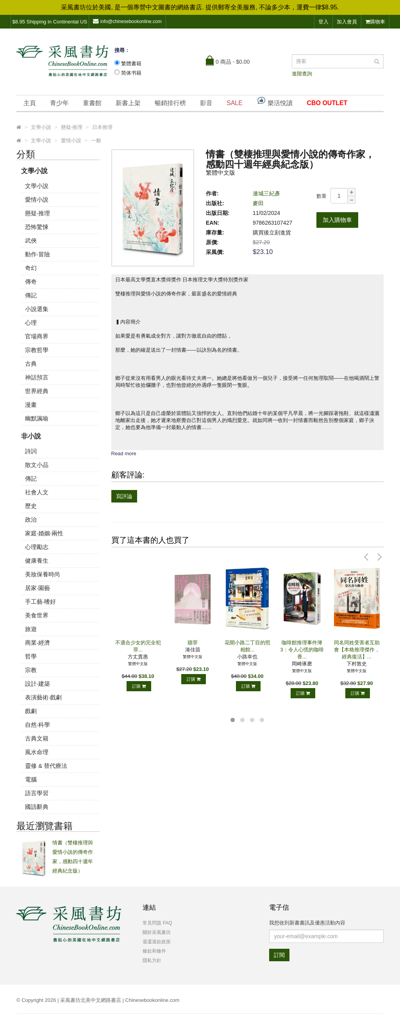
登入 (323, 22)
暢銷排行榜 (170, 103)
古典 (31, 363)
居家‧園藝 (37, 588)
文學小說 (34, 171)
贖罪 (193, 643)
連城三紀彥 (266, 193)
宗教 (31, 670)
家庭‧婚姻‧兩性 (44, 533)
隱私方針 (152, 960)
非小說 (31, 436)
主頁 (29, 103)
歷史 (31, 506)
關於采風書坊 (157, 932)
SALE (235, 103)
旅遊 (31, 629)
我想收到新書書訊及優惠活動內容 (307, 923)
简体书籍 (131, 73)
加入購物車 (337, 219)
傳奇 (31, 281)
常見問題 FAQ (157, 923)
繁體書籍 (131, 63)
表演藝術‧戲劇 (43, 697)
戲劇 (31, 711)
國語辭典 (36, 806)
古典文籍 (36, 738)
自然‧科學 (37, 724)
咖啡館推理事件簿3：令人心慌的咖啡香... (301, 650)
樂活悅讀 (275, 101)
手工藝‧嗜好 (40, 601)
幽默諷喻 (36, 418)
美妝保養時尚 (42, 574)
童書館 (92, 103)
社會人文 (36, 492)
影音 (206, 103)
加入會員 (347, 22)
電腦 (31, 779)
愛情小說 (36, 199)
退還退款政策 (157, 941)
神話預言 (36, 377)
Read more (123, 453)
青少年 (59, 103)
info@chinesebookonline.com (127, 21)
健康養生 (36, 560)
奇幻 (31, 268)
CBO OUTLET (327, 103)
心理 (31, 322)
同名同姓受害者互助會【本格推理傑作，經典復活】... (357, 650)
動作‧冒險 (37, 254)
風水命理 (36, 752)
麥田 (258, 203)
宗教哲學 (36, 350)
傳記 (31, 295)
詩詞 (31, 451)
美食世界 (36, 615)
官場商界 (36, 336)
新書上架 (128, 103)
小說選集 (36, 309)
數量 (321, 196)
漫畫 (31, 404)
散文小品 (36, 464)
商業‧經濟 (37, 642)
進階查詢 (302, 74)
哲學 (31, 656)
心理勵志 (36, 547)
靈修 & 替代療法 (46, 765)
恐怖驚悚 (36, 227)
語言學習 (36, 793)
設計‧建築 (37, 683)
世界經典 (36, 391)
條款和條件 (154, 951)
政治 (31, 519)
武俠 (31, 240)
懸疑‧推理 (37, 213)
